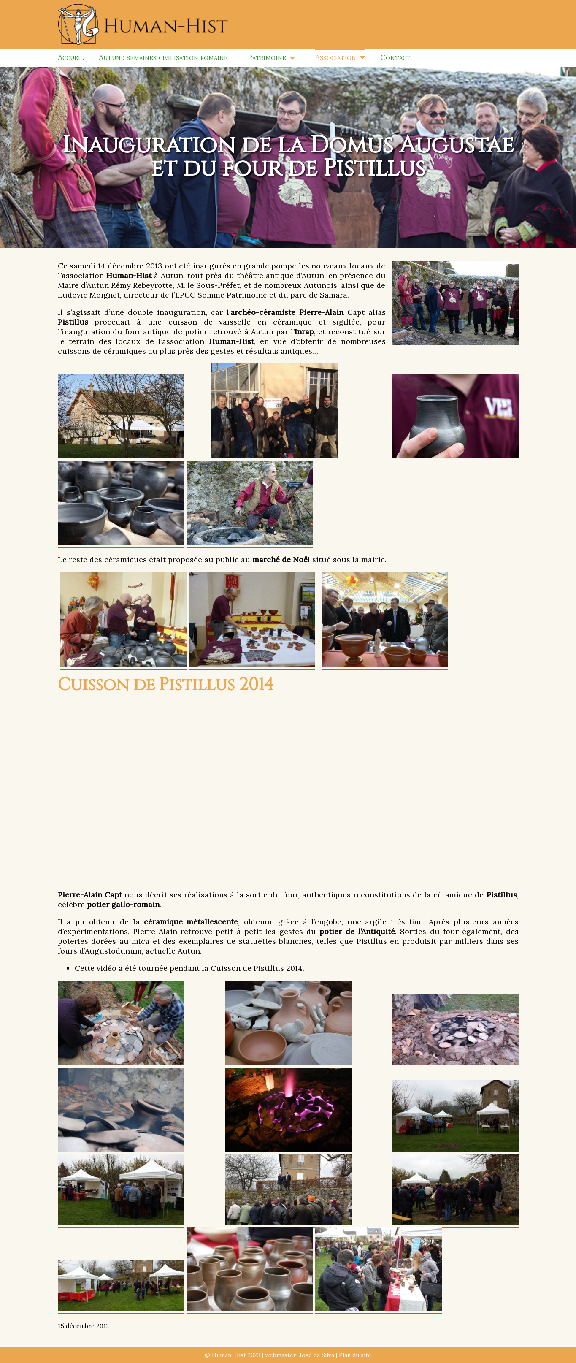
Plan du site (355, 1355)
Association (335, 57)
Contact (395, 57)
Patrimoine (267, 57)
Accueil (71, 57)
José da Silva (316, 1355)
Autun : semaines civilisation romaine (163, 57)
